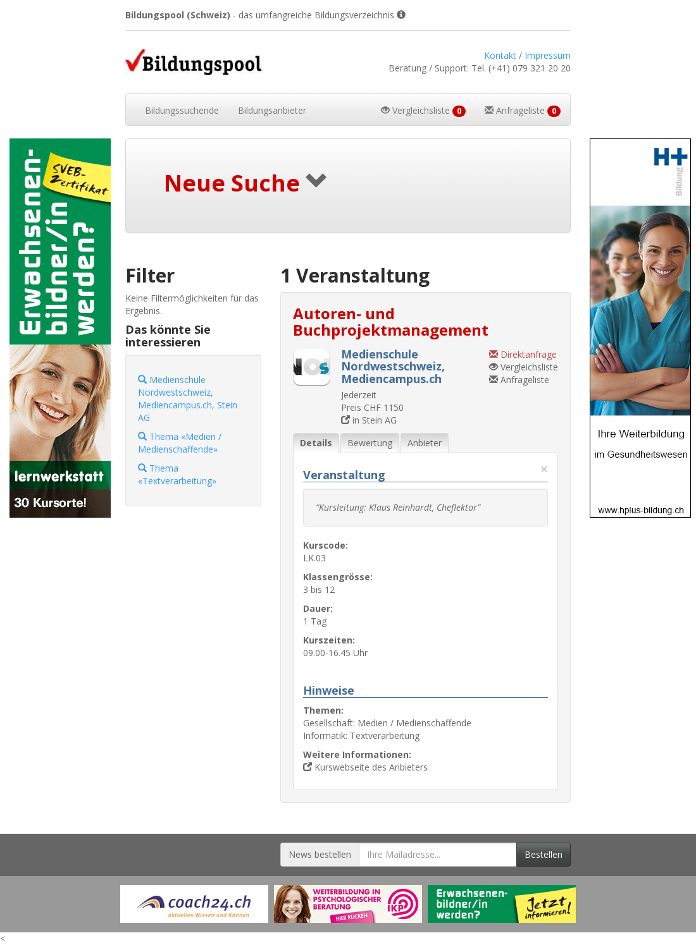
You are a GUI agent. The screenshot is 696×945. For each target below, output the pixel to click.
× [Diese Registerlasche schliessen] (544, 469)
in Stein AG (369, 420)
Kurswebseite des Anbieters (365, 767)
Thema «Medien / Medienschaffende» (179, 442)
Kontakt (500, 55)
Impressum (548, 55)
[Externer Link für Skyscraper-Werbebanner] (57, 328)
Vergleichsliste (523, 367)
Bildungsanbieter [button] (272, 110)
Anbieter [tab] (424, 443)
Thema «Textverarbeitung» (177, 474)
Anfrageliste (519, 380)
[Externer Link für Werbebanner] (194, 904)
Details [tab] (316, 443)
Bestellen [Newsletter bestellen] (543, 854)
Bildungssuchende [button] (182, 110)
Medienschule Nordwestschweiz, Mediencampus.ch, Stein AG (187, 399)
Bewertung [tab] (369, 443)
